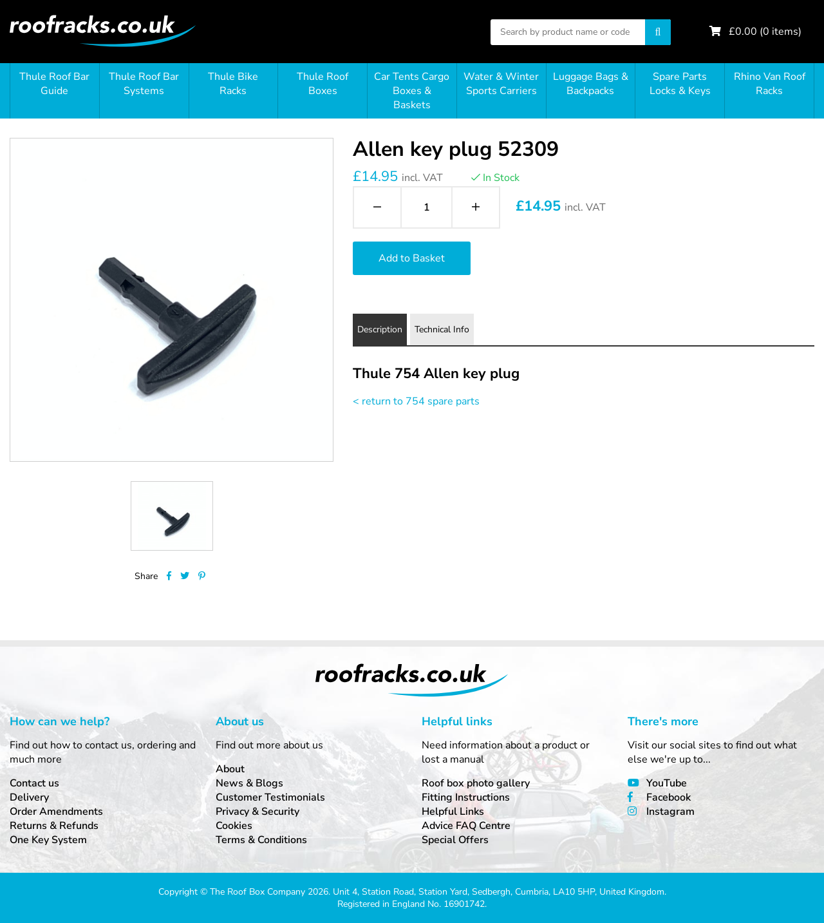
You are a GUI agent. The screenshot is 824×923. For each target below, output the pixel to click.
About (230, 769)
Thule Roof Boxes (322, 84)
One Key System (48, 840)
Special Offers (455, 840)
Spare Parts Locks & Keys (680, 84)
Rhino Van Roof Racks (769, 84)
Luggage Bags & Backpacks (590, 84)
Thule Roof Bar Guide (54, 84)
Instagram (670, 811)
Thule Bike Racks (233, 84)
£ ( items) (765, 31)
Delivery (29, 797)
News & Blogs (249, 783)
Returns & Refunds (54, 826)
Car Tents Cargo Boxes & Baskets (411, 91)
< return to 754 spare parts (416, 401)
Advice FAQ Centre (466, 826)
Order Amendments (56, 811)
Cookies (234, 826)
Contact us (34, 783)
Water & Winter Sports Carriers (501, 84)
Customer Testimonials (270, 797)
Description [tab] (379, 329)
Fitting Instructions (466, 797)
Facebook (668, 797)
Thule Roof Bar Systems (144, 84)
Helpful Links (453, 811)
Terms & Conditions (261, 840)
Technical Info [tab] (442, 329)
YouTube (666, 783)
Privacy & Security (257, 811)
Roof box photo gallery (476, 783)
